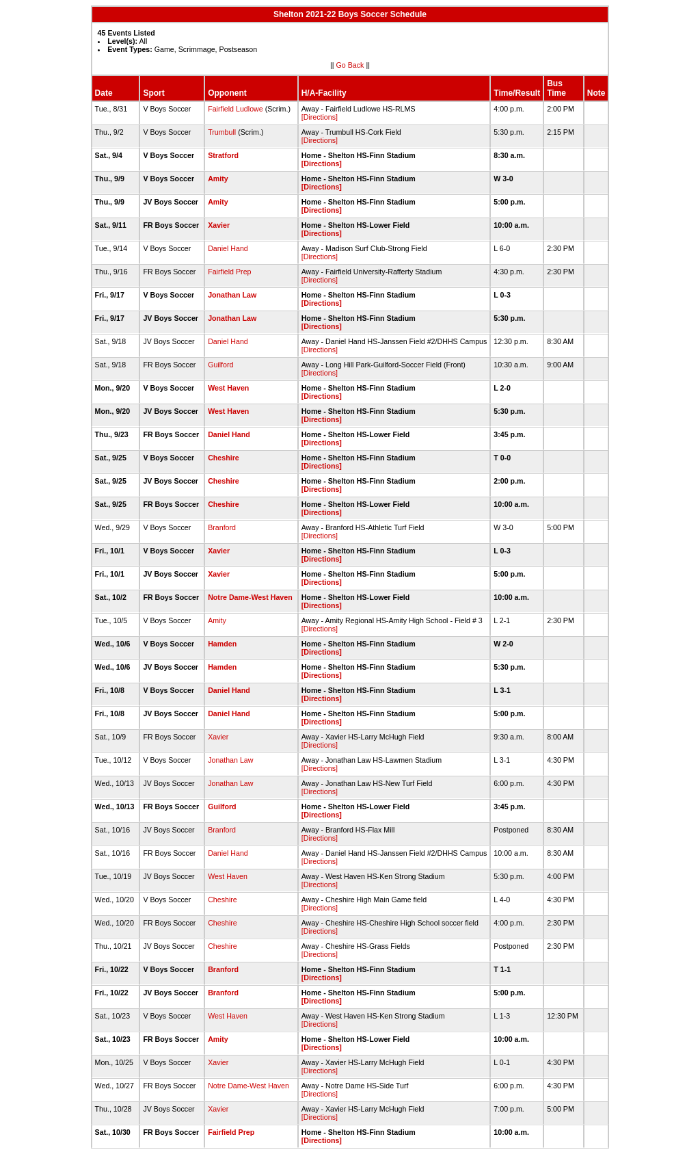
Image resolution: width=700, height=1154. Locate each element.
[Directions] (319, 117)
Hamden (222, 644)
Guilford (220, 364)
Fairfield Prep (229, 271)
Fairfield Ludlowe (235, 109)
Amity (218, 178)
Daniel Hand (228, 248)
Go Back (350, 65)
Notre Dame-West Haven (250, 597)
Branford (222, 527)
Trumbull (222, 132)
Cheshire (223, 458)
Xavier (219, 225)
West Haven (228, 388)
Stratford (223, 155)
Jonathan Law (232, 295)
